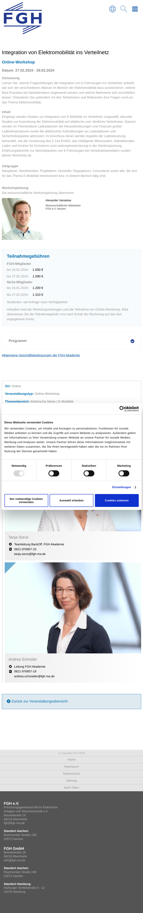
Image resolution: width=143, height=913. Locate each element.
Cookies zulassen (117, 500)
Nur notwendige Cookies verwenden (26, 500)
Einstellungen (121, 487)
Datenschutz (71, 773)
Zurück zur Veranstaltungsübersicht (37, 701)
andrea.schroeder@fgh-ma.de (34, 676)
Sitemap (71, 780)
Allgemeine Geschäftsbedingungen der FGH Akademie (41, 355)
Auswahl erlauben (71, 500)
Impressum (71, 766)
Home (71, 759)
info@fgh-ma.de (14, 860)
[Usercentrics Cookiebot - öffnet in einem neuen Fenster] (122, 409)
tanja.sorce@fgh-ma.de (30, 554)
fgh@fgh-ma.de (14, 823)
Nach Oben (71, 787)
